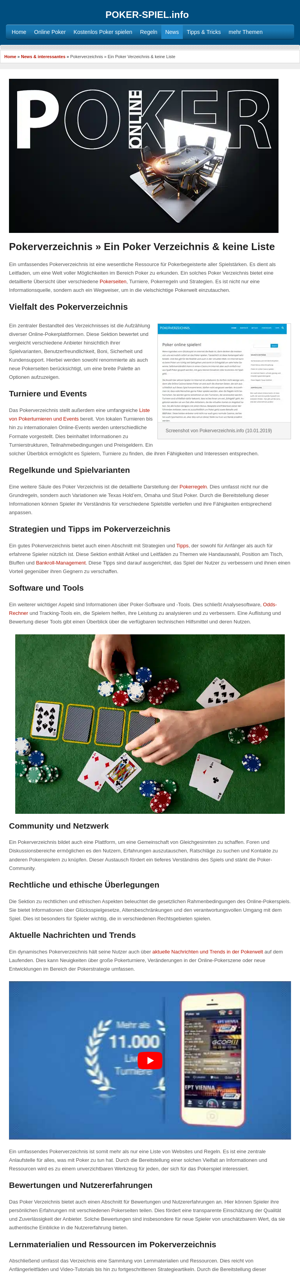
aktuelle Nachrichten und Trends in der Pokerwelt (207, 952)
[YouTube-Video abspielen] (150, 1060)
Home (10, 56)
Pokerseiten (113, 281)
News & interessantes (43, 56)
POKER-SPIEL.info (147, 14)
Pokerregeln (193, 487)
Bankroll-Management (61, 563)
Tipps (182, 546)
